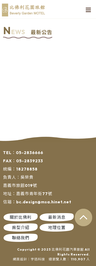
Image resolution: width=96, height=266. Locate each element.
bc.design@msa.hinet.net (43, 201)
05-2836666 (29, 152)
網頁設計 (20, 259)
